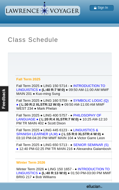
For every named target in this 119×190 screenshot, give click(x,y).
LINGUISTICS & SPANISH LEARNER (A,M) (57, 132)
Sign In (103, 7)
